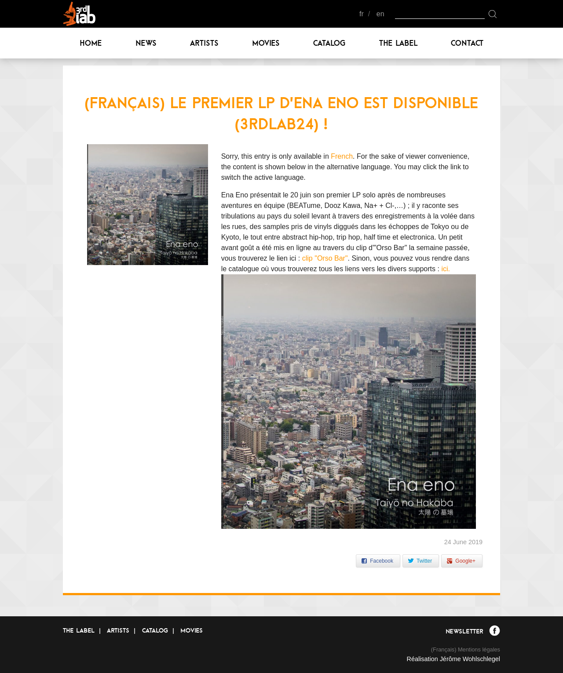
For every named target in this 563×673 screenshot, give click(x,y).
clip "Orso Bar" (325, 258)
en (380, 14)
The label (398, 42)
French (342, 156)
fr (361, 14)
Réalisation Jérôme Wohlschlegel (453, 658)
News (146, 42)
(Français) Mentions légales (465, 649)
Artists (204, 42)
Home (91, 42)
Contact (467, 42)
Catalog (329, 42)
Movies (266, 42)
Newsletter (464, 631)
